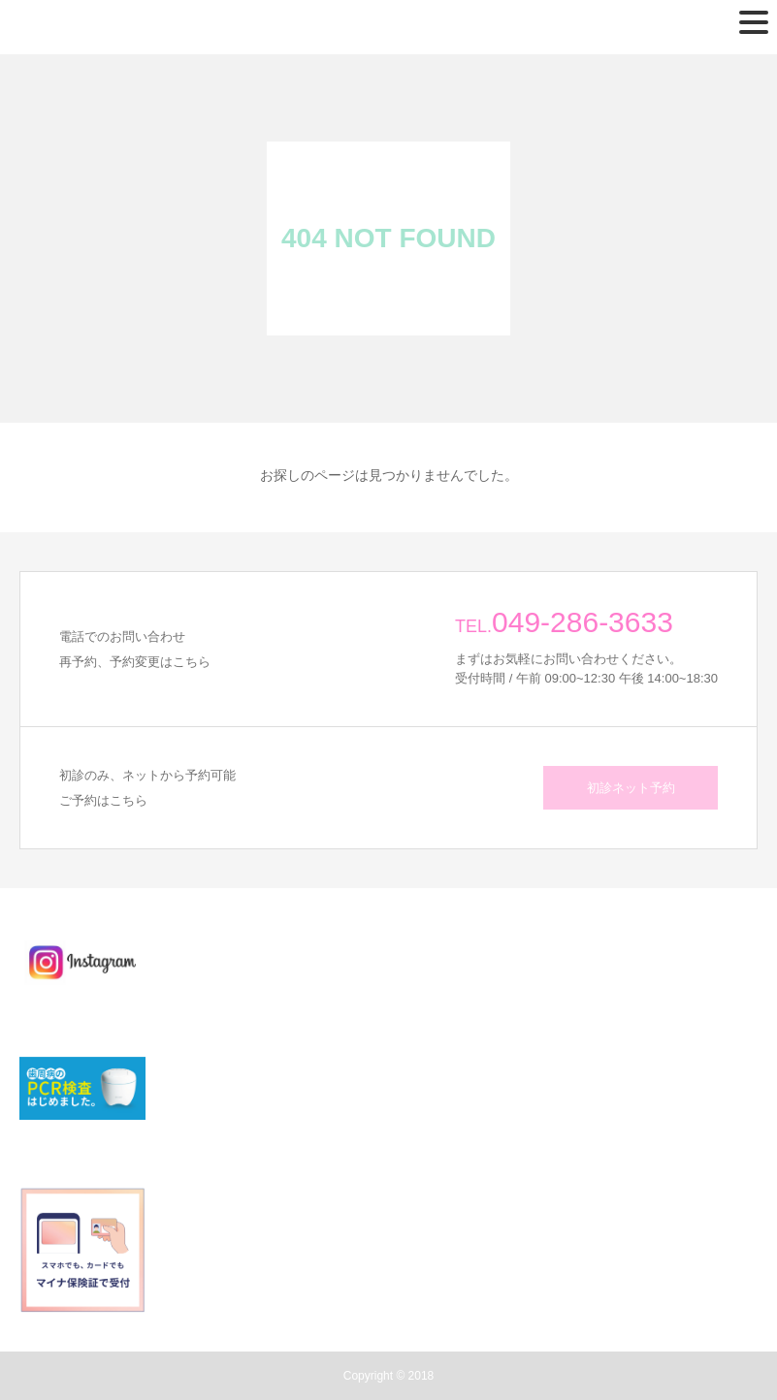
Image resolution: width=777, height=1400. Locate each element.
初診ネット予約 (631, 787)
